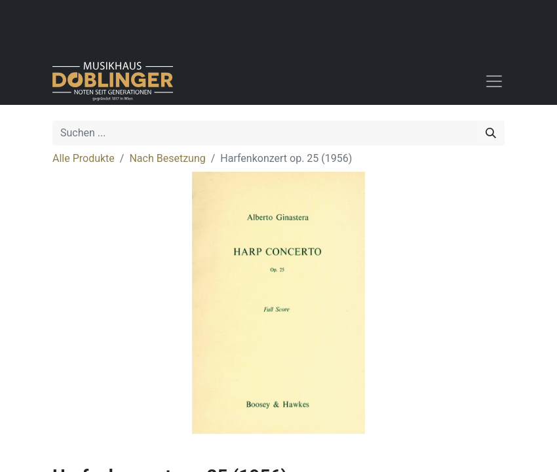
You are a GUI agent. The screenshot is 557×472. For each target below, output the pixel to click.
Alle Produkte (83, 158)
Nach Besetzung (167, 158)
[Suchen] (491, 133)
